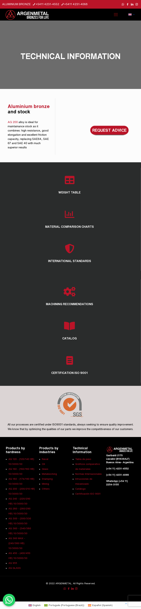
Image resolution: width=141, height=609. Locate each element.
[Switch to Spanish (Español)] (100, 605)
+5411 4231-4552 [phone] (47, 4)
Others (46, 489)
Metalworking (49, 474)
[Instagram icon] (136, 4)
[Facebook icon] (127, 4)
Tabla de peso (83, 459)
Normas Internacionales (88, 474)
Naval (45, 459)
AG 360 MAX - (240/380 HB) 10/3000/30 (16, 543)
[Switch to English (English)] (34, 605)
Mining (45, 484)
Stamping (47, 479)
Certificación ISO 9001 (88, 494)
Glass (45, 469)
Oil (43, 464)
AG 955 (12, 563)
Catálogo (80, 489)
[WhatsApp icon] (123, 4)
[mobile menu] (116, 14)
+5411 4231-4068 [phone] (76, 4)
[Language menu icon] (131, 14)
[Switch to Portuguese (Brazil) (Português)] (64, 605)
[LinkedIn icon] (132, 4)
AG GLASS (14, 568)
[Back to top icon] (126, 603)
